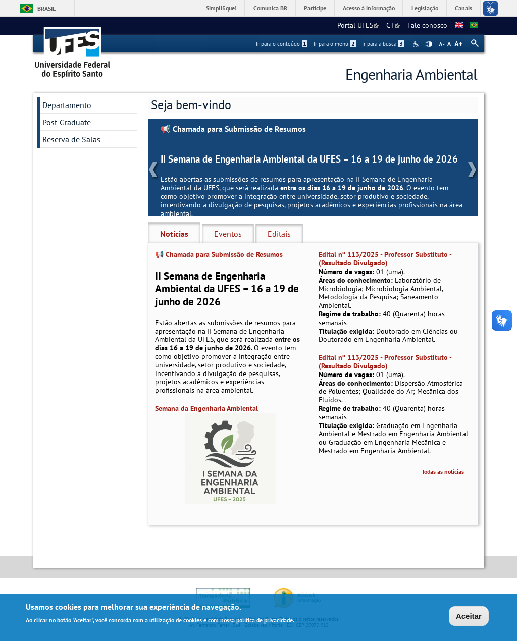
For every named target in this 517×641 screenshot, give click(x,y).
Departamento (66, 105)
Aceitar (469, 617)
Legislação (424, 8)
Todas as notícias (443, 471)
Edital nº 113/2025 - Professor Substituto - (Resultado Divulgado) (385, 259)
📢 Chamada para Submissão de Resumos (233, 129)
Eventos (228, 234)
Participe (315, 8)
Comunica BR (270, 8)
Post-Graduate (66, 122)
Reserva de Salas (71, 139)
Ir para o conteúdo (281, 43)
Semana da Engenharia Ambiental (206, 408)
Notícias (174, 234)
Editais (279, 234)
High (428, 44)
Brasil (46, 8)
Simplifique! (221, 8)
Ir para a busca (383, 43)
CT (393, 25)
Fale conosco (427, 25)
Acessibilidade (417, 44)
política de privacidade (264, 621)
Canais (463, 8)
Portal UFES (358, 25)
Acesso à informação (369, 8)
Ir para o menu (335, 43)
